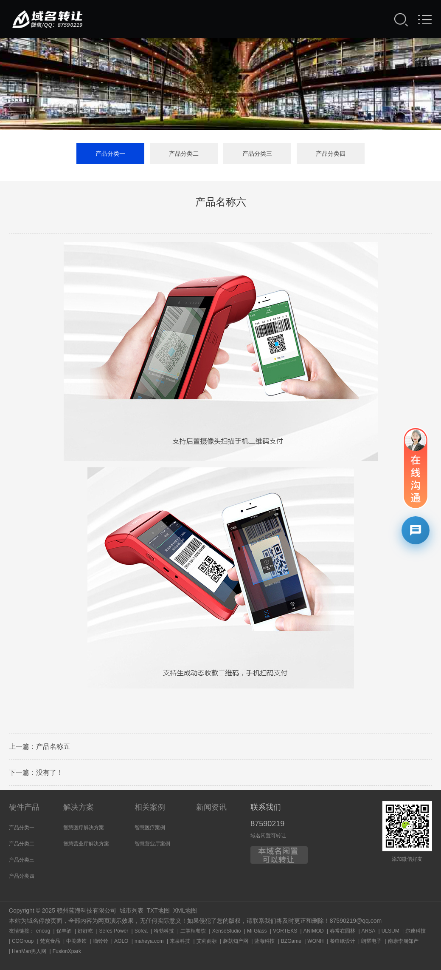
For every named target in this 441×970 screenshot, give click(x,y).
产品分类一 (110, 153)
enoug (43, 931)
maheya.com (149, 941)
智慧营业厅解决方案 (86, 844)
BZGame (291, 941)
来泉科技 (180, 941)
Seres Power (114, 931)
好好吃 (85, 931)
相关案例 (150, 807)
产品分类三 (257, 153)
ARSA (369, 931)
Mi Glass (257, 931)
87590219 (267, 823)
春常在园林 (342, 931)
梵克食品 (50, 941)
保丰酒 (64, 931)
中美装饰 (76, 941)
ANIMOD (313, 931)
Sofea (141, 931)
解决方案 (78, 807)
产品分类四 (330, 153)
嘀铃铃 (100, 941)
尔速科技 (415, 931)
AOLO (121, 941)
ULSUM (390, 931)
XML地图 (185, 910)
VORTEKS (285, 931)
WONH (315, 941)
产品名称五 (53, 748)
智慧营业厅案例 (152, 844)
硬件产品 (24, 807)
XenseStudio (226, 931)
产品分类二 (184, 153)
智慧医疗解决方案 (83, 828)
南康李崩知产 (403, 941)
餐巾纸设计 (342, 941)
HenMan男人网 (29, 951)
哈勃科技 (164, 931)
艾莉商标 (207, 941)
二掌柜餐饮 (193, 931)
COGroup (23, 941)
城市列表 (131, 910)
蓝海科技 (264, 941)
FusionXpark (67, 951)
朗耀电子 (371, 941)
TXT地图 (157, 910)
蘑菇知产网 (235, 941)
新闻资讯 (211, 807)
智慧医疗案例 (150, 828)
